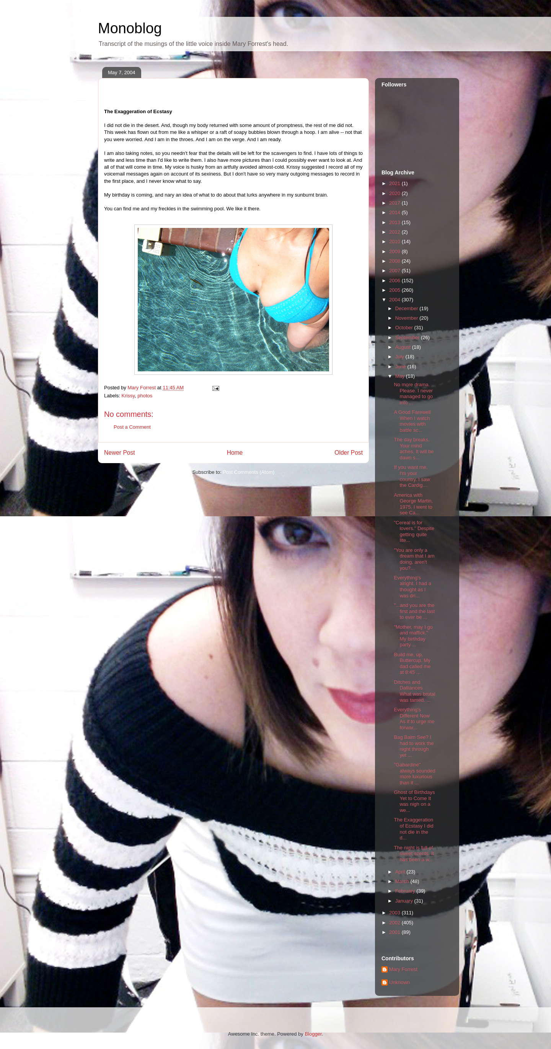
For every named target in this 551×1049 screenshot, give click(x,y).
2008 (395, 261)
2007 (395, 270)
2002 (395, 922)
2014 (395, 212)
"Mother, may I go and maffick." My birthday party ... (413, 636)
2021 (395, 183)
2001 (395, 932)
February (406, 891)
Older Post (348, 452)
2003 (395, 913)
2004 (395, 300)
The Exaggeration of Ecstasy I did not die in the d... (413, 829)
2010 (395, 241)
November (407, 318)
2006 (395, 280)
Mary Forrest (403, 969)
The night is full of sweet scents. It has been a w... (414, 853)
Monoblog (130, 28)
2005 (395, 290)
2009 (395, 251)
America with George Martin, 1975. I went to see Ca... (413, 504)
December (407, 308)
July (400, 356)
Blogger (313, 1034)
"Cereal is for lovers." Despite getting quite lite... (414, 531)
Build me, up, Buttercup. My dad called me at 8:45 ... (412, 663)
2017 (395, 203)
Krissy (128, 395)
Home (235, 452)
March (403, 881)
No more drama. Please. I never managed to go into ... (413, 393)
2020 (395, 193)
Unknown (399, 982)
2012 (395, 232)
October (404, 327)
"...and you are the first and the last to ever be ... (414, 611)
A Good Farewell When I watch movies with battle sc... (412, 421)
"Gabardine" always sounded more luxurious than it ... (414, 774)
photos (144, 395)
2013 (395, 222)
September (408, 337)
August (403, 347)
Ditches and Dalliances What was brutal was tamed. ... (414, 691)
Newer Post (119, 452)
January (404, 901)
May (400, 376)
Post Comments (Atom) (248, 472)
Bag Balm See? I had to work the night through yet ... (414, 746)
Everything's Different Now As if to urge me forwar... (414, 718)
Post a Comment (132, 427)
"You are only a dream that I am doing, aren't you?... (414, 559)
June (401, 366)
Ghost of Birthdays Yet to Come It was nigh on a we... (414, 801)
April (401, 872)
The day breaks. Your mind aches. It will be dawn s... (414, 448)
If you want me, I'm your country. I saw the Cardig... (412, 476)
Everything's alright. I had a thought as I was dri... (412, 586)
